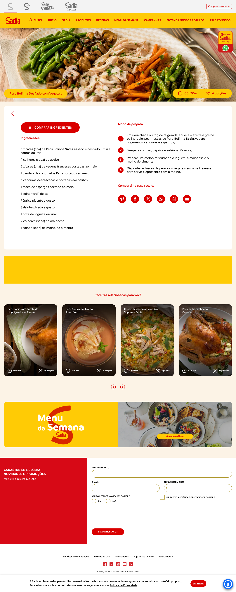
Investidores (122, 556)
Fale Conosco (166, 556)
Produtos (83, 20)
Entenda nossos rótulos (185, 20)
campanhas (152, 20)
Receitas (102, 20)
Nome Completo (100, 467)
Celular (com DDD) (174, 482)
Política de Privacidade (123, 585)
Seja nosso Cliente (143, 556)
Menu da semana (126, 20)
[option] (30, 340)
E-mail (95, 482)
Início (52, 20)
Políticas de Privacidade (76, 556)
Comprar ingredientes (50, 127)
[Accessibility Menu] (228, 584)
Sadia (66, 20)
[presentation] (120, 514)
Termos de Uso (102, 556)
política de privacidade (192, 497)
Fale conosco (220, 20)
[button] (113, 387)
